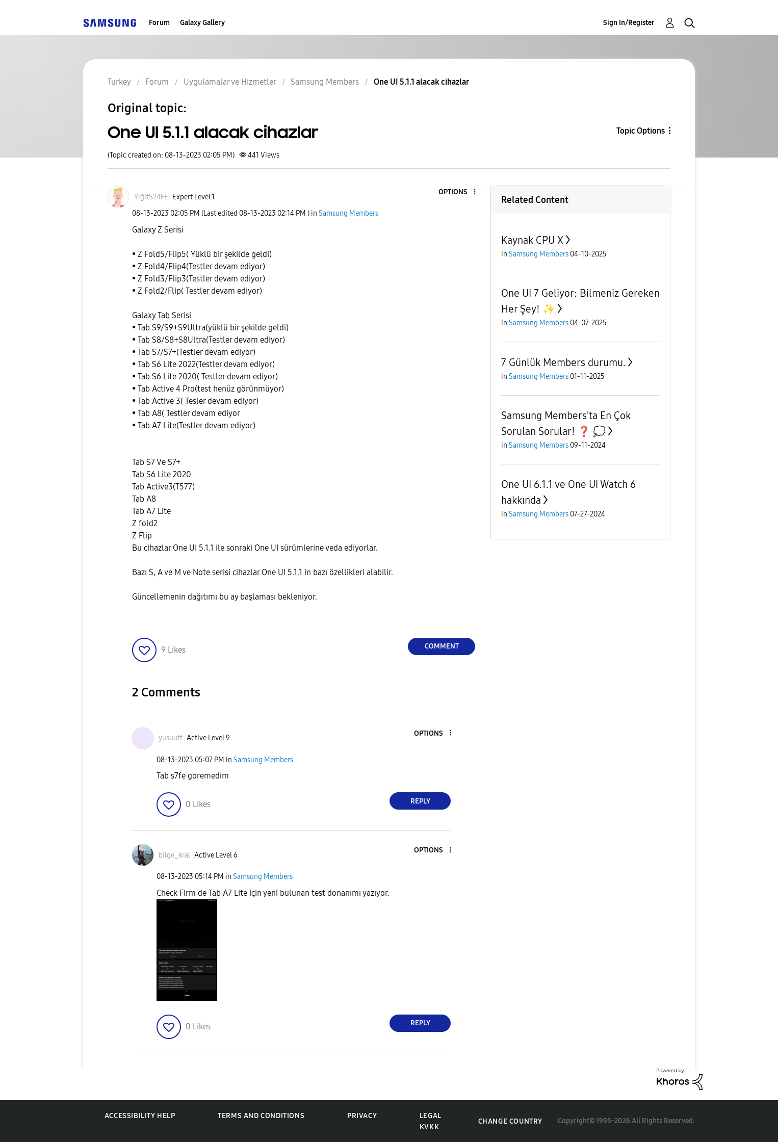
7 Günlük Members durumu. (563, 362)
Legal (431, 1115)
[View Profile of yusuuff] (171, 738)
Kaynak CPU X (532, 240)
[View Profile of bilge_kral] (174, 855)
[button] (458, 192)
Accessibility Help (140, 1115)
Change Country (510, 1121)
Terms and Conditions (261, 1115)
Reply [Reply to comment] (420, 801)
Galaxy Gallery (202, 22)
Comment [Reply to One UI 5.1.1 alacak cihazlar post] (442, 646)
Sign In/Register (629, 22)
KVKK (429, 1127)
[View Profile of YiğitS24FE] (151, 197)
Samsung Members (348, 213)
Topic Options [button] (640, 131)
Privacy (362, 1115)
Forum (159, 22)
